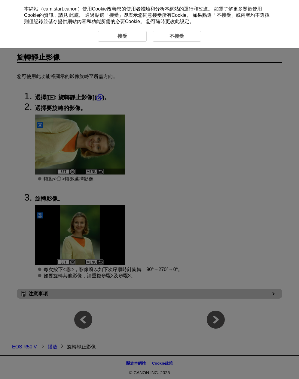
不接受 (224, 15)
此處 (74, 15)
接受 (114, 15)
